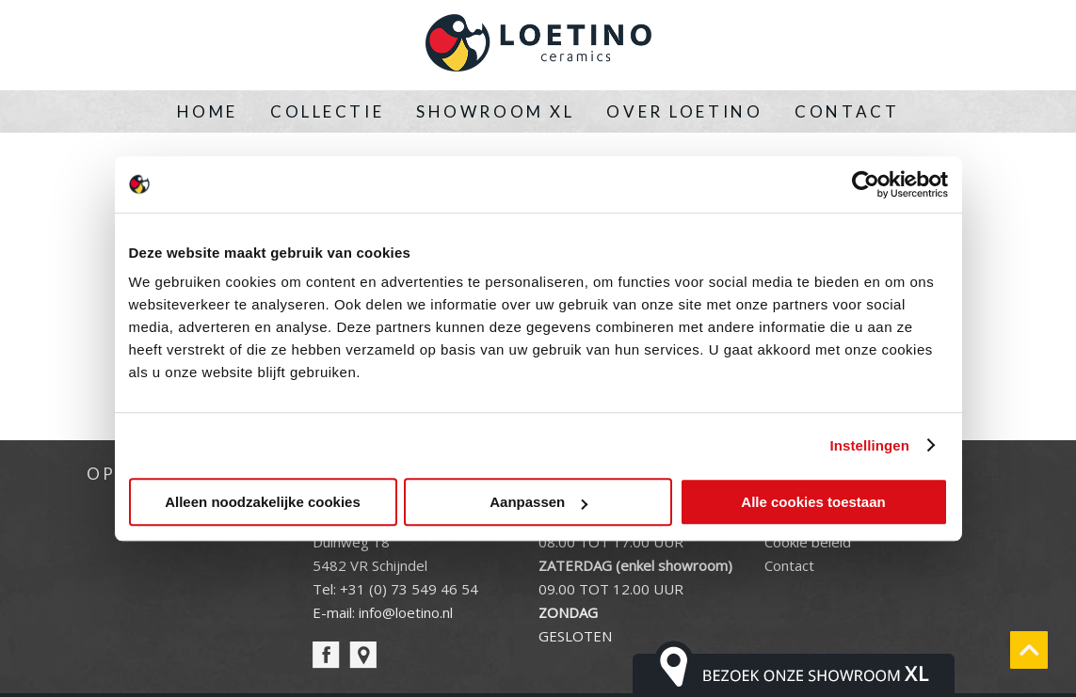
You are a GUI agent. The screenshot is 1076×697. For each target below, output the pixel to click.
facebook (326, 655)
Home (207, 111)
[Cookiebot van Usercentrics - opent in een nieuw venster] (865, 184)
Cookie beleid (807, 541)
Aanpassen (538, 502)
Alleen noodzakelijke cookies (263, 502)
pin (363, 655)
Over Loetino (684, 111)
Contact (847, 111)
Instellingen (870, 445)
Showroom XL (495, 111)
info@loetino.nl (406, 612)
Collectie (327, 111)
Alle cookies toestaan (813, 502)
